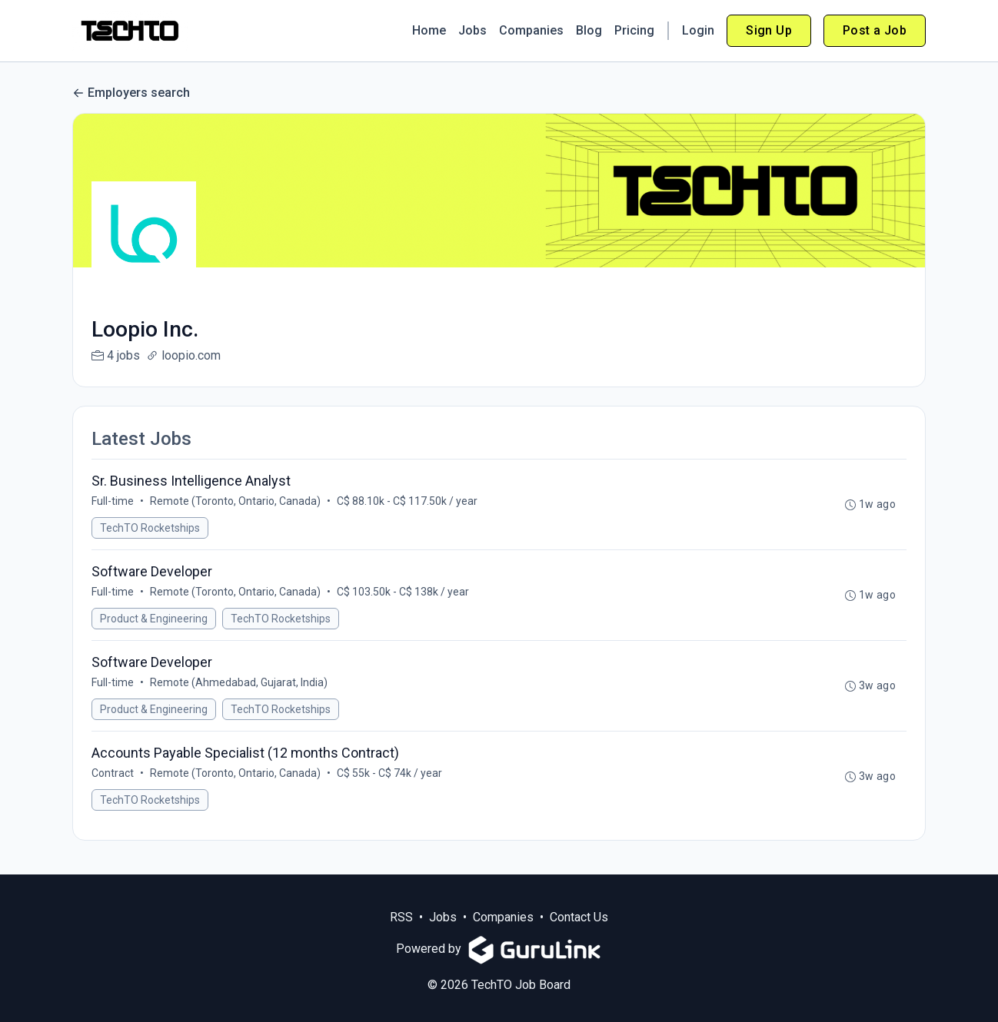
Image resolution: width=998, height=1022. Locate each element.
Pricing (634, 30)
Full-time (112, 501)
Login (698, 30)
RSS (401, 917)
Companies (531, 30)
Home (429, 30)
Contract (112, 773)
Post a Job (875, 30)
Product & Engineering (154, 618)
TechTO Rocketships (150, 528)
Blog (589, 30)
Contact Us (579, 917)
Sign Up (769, 30)
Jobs (472, 30)
